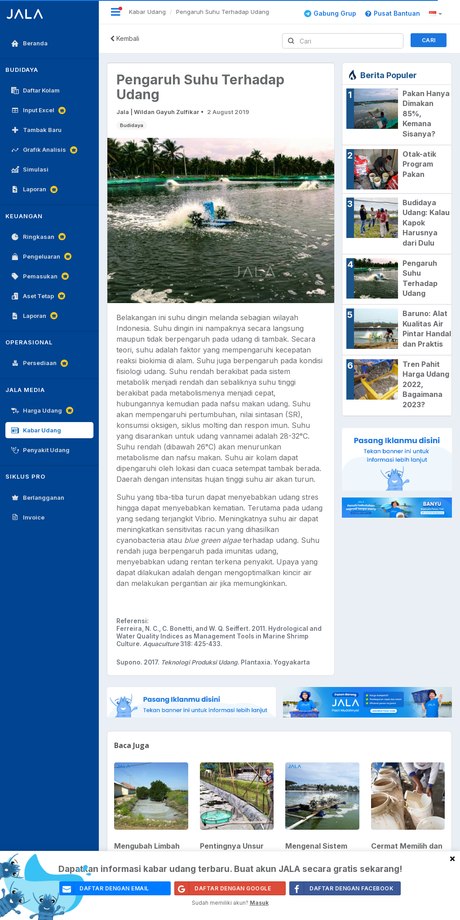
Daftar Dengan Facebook (342, 888)
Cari (429, 40)
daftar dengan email (104, 888)
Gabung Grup (330, 13)
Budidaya (131, 125)
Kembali (124, 38)
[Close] (452, 858)
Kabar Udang (147, 11)
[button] (436, 14)
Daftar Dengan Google (223, 888)
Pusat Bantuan (392, 13)
